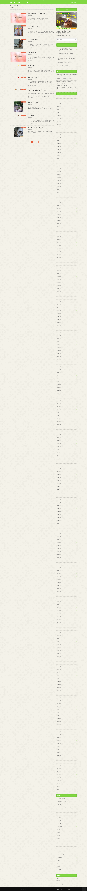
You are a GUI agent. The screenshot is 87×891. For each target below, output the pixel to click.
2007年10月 (59, 752)
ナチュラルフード (60, 823)
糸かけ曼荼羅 (59, 857)
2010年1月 (59, 669)
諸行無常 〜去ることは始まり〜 (65, 62)
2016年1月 (59, 446)
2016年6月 (59, 431)
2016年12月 (59, 412)
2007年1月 (59, 780)
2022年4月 (59, 214)
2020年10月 (59, 270)
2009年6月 (59, 690)
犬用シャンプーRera (60, 854)
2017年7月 (59, 390)
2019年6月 (59, 319)
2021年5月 (59, 248)
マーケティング (60, 826)
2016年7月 (59, 427)
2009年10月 (59, 678)
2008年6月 (59, 727)
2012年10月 (59, 567)
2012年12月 (59, 560)
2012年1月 (59, 594)
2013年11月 (59, 526)
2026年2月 (59, 103)
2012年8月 (59, 573)
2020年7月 (59, 279)
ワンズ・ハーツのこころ (19, 2)
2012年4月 (59, 585)
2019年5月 (59, 322)
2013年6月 (59, 542)
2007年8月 (59, 758)
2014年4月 (59, 511)
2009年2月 (59, 703)
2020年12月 (59, 263)
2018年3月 (59, 366)
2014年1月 (59, 520)
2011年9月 (59, 607)
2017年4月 (59, 400)
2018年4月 (59, 362)
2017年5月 (59, 396)
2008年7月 (59, 724)
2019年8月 (59, 313)
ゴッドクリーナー (60, 813)
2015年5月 (59, 471)
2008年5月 (59, 731)
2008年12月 (59, 709)
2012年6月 (59, 579)
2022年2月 (59, 220)
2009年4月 (59, 697)
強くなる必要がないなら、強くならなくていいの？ (65, 54)
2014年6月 (59, 505)
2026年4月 (59, 96)
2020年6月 (59, 282)
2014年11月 (59, 489)
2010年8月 (59, 647)
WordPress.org (59, 884)
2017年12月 (59, 375)
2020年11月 (59, 267)
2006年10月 (59, 789)
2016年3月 (59, 440)
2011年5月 (59, 619)
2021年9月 (59, 236)
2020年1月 (59, 297)
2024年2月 (59, 149)
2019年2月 (59, 332)
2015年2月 (59, 480)
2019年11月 (59, 304)
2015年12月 (59, 449)
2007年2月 (59, 777)
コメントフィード (59, 882)
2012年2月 (59, 591)
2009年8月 (59, 684)
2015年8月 (59, 461)
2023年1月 (59, 186)
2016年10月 (59, 418)
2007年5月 (59, 768)
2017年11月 (59, 378)
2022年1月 (59, 223)
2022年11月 (59, 192)
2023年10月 (59, 161)
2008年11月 (59, 712)
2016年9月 (59, 421)
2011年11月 (59, 601)
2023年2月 (59, 183)
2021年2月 (59, 257)
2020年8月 (59, 276)
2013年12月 (59, 523)
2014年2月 (59, 517)
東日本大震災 (59, 848)
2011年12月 (59, 598)
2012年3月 (59, 588)
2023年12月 (59, 155)
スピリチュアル (60, 817)
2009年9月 (59, 681)
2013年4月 (59, 548)
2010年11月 (59, 638)
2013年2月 (59, 554)
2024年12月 (59, 140)
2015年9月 (59, 458)
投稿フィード (59, 880)
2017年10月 (59, 381)
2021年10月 (59, 233)
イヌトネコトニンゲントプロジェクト (64, 807)
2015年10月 (59, 455)
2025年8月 (59, 115)
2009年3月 (59, 700)
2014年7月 (59, 502)
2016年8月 (59, 424)
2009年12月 (59, 672)
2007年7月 (59, 761)
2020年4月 (59, 288)
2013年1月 (59, 557)
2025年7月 (59, 118)
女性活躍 (58, 835)
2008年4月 (59, 734)
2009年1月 (59, 706)
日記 (57, 841)
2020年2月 (59, 294)
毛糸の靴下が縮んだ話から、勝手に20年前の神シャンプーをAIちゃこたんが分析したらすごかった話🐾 (66, 49)
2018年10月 (59, 344)
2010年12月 (59, 635)
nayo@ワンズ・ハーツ (60, 85)
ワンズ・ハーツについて (65, 2)
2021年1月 (59, 260)
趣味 (57, 863)
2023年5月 (59, 174)
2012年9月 (59, 570)
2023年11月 (59, 158)
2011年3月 (59, 625)
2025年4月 (59, 127)
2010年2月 (59, 666)
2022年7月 (59, 205)
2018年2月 (59, 369)
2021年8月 (59, 239)
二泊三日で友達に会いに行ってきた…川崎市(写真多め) (66, 59)
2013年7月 (59, 539)
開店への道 (59, 869)
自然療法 (58, 860)
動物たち (58, 829)
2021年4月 (59, 251)
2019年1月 (59, 335)
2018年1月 (59, 372)
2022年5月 (59, 211)
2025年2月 (59, 134)
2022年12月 (59, 189)
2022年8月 (59, 202)
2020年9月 (59, 273)
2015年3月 (59, 477)
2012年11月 (59, 564)
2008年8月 (59, 721)
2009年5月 (59, 693)
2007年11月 (59, 749)
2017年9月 (59, 384)
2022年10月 (59, 195)
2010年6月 (59, 653)
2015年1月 (59, 483)
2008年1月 (59, 743)
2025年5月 (59, 124)
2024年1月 (59, 152)
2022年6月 (59, 208)
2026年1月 (59, 106)
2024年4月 (59, 143)
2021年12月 (59, 226)
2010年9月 (59, 644)
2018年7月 (59, 353)
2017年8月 (59, 387)
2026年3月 (59, 100)
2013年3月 (59, 551)
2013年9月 (59, 533)
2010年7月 (59, 650)
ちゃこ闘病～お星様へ (61, 798)
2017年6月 (59, 393)
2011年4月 (59, 622)
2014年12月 (59, 486)
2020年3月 (59, 291)
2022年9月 (59, 199)
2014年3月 (59, 514)
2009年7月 (59, 687)
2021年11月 (59, 229)
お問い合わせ (73, 2)
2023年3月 (59, 180)
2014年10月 (59, 492)
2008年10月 (59, 715)
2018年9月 (59, 347)
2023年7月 (59, 171)
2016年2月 (59, 443)
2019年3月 (59, 328)
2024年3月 (59, 146)
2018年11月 (59, 341)
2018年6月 (59, 356)
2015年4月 (59, 474)
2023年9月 (59, 165)
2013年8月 (59, 536)
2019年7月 (59, 316)
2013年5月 (59, 545)
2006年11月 (59, 786)
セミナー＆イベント (60, 820)
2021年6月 (59, 245)
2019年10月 (59, 307)
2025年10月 (59, 112)
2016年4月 (59, 437)
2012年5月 (59, 582)
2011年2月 (59, 628)
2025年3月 (59, 130)
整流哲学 (58, 838)
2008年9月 (59, 718)
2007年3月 (59, 774)
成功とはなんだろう (62, 65)
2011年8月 (59, 610)
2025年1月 (59, 137)
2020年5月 (59, 285)
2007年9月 (59, 755)
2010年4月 (59, 659)
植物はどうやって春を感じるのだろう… (63, 78)
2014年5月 (59, 508)
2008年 (15, 5)
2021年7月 (59, 242)
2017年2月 (59, 406)
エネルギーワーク (60, 810)
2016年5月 (59, 434)
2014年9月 (59, 495)
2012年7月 (59, 576)
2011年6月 (59, 616)
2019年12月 (59, 301)
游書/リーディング (60, 851)
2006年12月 (59, 783)
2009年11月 (59, 675)
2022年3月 (59, 217)
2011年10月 (59, 604)
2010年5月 (59, 656)
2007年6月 (59, 765)
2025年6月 (59, 121)
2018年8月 (59, 350)
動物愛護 (58, 832)
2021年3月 (59, 254)
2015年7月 (59, 465)
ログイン (58, 878)
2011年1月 (59, 632)
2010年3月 (59, 662)
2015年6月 (59, 468)
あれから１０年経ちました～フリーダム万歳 (64, 83)
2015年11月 (59, 452)
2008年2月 (59, 740)
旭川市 (58, 844)
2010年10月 (59, 641)
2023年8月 (59, 168)
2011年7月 (59, 613)
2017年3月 (59, 403)
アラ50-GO (59, 804)
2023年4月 (59, 177)
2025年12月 (59, 109)
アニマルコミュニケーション (62, 801)
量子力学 (58, 866)
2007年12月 (59, 746)
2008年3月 (59, 737)
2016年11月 (59, 415)
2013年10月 (59, 530)
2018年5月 (59, 359)
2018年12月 (59, 338)
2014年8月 (59, 499)
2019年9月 (59, 310)
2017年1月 (59, 409)
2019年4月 (59, 325)
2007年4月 (59, 771)
